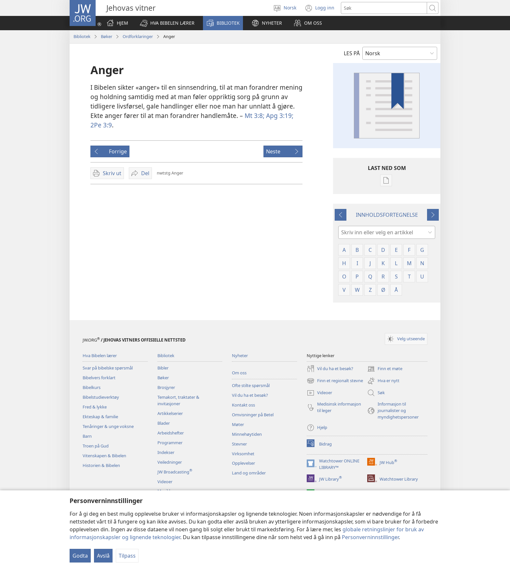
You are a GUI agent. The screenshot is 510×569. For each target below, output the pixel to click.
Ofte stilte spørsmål (251, 385)
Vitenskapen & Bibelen (104, 456)
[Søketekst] (384, 8)
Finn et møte (384, 369)
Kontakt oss (243, 405)
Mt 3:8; (254, 115)
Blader (163, 423)
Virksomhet (243, 454)
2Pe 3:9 (101, 125)
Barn (87, 436)
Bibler (162, 368)
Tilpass (127, 555)
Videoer (164, 482)
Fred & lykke (95, 407)
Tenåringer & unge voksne (108, 426)
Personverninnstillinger (370, 537)
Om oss (239, 373)
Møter (238, 424)
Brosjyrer (166, 387)
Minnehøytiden (247, 434)
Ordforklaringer (138, 36)
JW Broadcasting (174, 472)
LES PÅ (352, 53)
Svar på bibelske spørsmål (108, 368)
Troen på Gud (96, 446)
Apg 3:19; (278, 115)
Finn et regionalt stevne (335, 381)
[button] (167, 23)
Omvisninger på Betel (253, 415)
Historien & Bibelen (101, 465)
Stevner (239, 444)
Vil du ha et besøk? (250, 395)
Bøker (106, 36)
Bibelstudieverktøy (101, 397)
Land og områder (249, 473)
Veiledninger (169, 462)
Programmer (169, 443)
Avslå (103, 555)
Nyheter (240, 355)
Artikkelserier (170, 413)
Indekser (165, 452)
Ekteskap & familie (100, 417)
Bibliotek (82, 36)
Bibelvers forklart (99, 378)
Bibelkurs (92, 387)
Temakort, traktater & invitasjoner (178, 400)
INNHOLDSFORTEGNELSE (387, 214)
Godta (80, 555)
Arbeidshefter (170, 433)
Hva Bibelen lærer (100, 355)
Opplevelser (243, 463)
